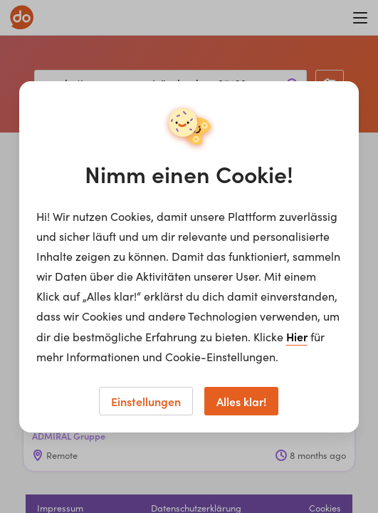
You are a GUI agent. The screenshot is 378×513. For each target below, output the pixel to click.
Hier (297, 336)
